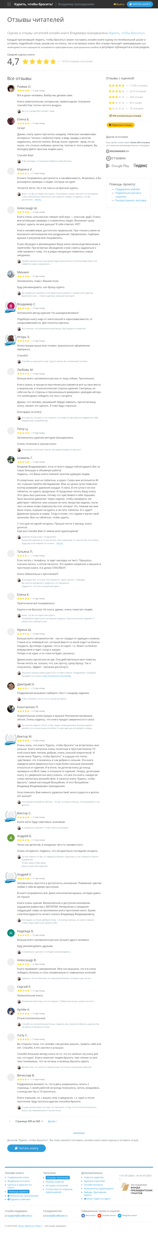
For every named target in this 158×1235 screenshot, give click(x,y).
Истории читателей (57, 1185)
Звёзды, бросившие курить (95, 1193)
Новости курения (94, 1177)
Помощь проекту (18, 1191)
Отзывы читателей (57, 1177)
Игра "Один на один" (97, 1198)
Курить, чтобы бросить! (33, 4)
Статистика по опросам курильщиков (59, 1190)
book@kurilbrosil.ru (56, 1215)
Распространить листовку (130, 200)
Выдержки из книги (19, 1180)
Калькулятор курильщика (98, 1188)
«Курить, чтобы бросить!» (126, 33)
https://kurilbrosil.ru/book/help (56, 676)
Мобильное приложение (23, 1195)
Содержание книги (18, 1177)
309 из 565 (28, 1121)
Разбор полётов (55, 1181)
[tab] (128, 85)
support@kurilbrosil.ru (20, 1215)
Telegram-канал (127, 1215)
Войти (119, 4)
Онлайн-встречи (93, 1184)
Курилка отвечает (19, 1199)
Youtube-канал (107, 1215)
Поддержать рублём (127, 189)
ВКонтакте (88, 1215)
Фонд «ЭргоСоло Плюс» (30, 1226)
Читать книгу (26, 1148)
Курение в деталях (94, 1180)
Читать (139, 4)
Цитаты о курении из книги (19, 1186)
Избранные (120, 125)
